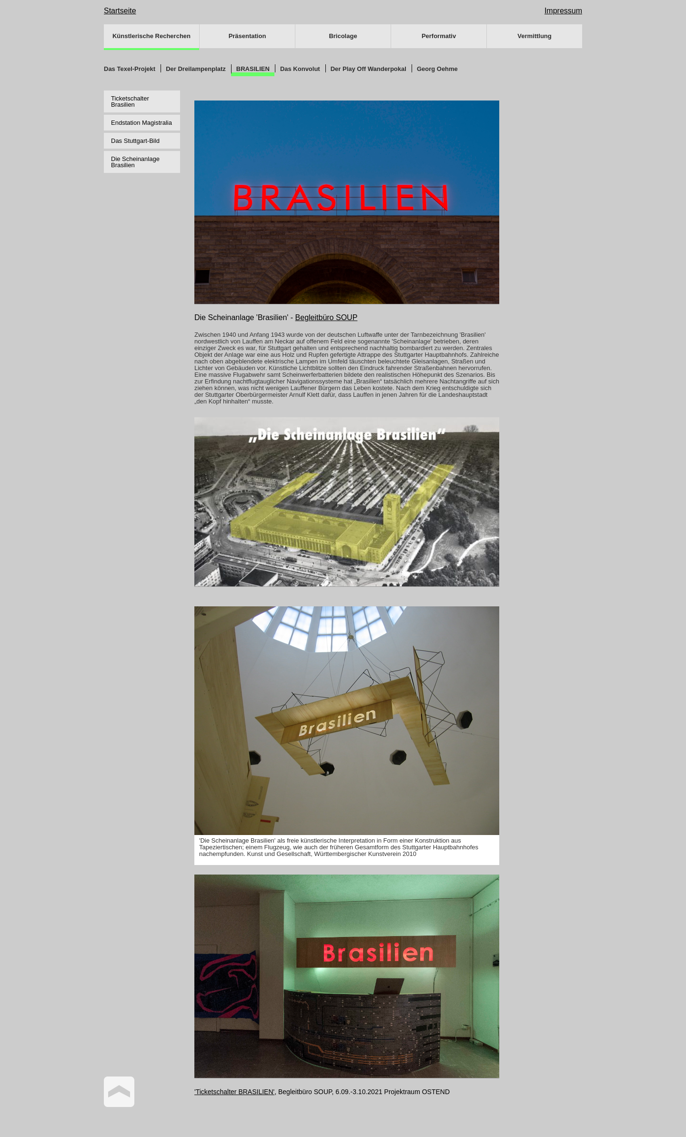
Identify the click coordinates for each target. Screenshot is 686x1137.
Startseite (120, 11)
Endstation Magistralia (141, 122)
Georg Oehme (437, 68)
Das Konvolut (300, 68)
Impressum (563, 11)
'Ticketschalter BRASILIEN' (234, 1092)
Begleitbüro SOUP (326, 317)
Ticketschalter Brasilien (130, 101)
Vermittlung (534, 36)
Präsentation (247, 36)
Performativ (439, 36)
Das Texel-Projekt (129, 68)
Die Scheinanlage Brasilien (135, 162)
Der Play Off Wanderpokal (368, 68)
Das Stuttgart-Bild (135, 140)
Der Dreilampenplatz (196, 68)
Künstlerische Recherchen (151, 36)
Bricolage (343, 36)
